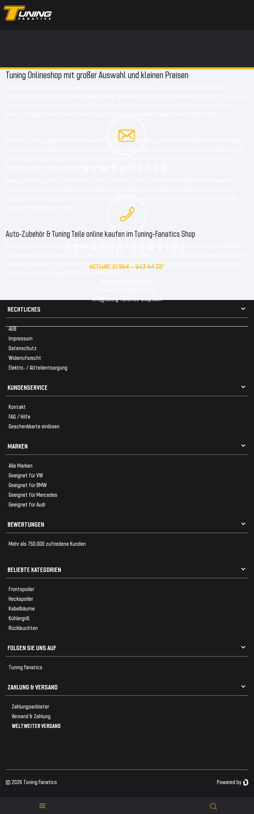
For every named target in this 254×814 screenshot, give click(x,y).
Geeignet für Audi (27, 504)
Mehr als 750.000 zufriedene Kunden (47, 543)
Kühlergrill (19, 617)
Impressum (21, 338)
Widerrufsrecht (25, 357)
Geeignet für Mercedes (33, 494)
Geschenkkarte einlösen (34, 425)
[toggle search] (213, 805)
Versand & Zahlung (31, 715)
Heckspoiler (21, 598)
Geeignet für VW (26, 474)
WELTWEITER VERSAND (36, 725)
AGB (12, 328)
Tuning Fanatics (25, 666)
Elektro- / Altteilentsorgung (38, 367)
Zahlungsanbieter (30, 706)
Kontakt (17, 406)
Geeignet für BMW (28, 484)
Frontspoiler (21, 588)
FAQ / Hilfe (19, 416)
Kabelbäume (22, 608)
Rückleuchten (23, 627)
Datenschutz (23, 347)
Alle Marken (21, 465)
